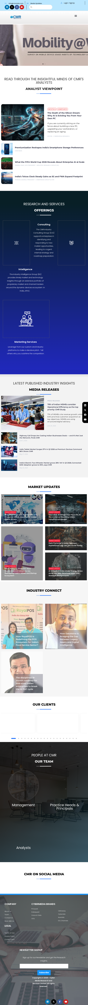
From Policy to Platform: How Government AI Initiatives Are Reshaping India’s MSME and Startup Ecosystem (21, 572)
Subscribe (44, 970)
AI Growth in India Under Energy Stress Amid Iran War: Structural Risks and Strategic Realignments (66, 573)
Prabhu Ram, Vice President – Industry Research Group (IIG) (37, 165)
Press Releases (53, 401)
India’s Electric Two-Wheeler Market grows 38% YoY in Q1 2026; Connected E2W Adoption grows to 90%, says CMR (50, 464)
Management (23, 794)
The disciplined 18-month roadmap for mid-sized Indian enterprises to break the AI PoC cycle (26, 665)
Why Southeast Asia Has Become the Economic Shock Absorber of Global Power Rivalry (21, 517)
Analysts (23, 845)
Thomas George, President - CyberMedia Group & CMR (34, 180)
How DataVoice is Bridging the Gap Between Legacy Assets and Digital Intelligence (69, 629)
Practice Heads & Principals (64, 796)
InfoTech (52, 109)
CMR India (18, 151)
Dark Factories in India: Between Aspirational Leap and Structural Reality (66, 544)
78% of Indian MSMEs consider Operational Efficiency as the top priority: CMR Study (62, 407)
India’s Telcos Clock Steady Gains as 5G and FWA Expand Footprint (49, 176)
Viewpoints (62, 109)
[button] (76, 16)
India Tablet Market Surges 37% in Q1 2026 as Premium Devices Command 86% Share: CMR (50, 450)
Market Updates (10, 512)
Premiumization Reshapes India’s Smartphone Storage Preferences (49, 147)
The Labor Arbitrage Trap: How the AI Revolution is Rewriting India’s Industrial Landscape (65, 517)
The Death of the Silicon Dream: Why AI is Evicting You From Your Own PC (64, 116)
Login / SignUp (69, 3)
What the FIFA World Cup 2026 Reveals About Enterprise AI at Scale (49, 162)
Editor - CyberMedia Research (58, 136)
